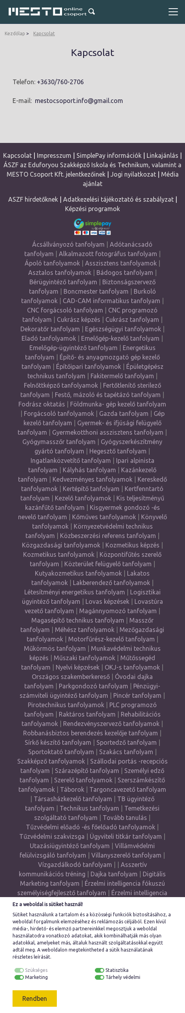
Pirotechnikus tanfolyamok (66, 704)
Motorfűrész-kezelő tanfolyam (111, 639)
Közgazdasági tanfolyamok (61, 545)
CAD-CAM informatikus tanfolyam (112, 300)
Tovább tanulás (125, 817)
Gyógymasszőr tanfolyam (59, 441)
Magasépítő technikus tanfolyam (78, 620)
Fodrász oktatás (41, 404)
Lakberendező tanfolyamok (111, 582)
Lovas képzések (107, 601)
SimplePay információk (108, 155)
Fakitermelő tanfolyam (122, 375)
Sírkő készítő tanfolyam (58, 742)
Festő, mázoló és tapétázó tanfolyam (108, 394)
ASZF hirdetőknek (33, 199)
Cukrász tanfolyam (132, 319)
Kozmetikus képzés (132, 545)
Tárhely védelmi (122, 977)
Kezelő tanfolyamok (83, 498)
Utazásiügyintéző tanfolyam (70, 845)
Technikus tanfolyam (89, 808)
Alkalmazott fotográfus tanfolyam (108, 253)
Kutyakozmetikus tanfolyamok (78, 573)
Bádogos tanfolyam (124, 272)
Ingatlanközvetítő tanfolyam (71, 460)
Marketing (36, 977)
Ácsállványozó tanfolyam (68, 244)
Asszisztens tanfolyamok (121, 263)
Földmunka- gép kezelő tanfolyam (118, 404)
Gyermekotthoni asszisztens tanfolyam (107, 432)
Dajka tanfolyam (114, 874)
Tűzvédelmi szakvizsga (52, 836)
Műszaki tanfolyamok (84, 657)
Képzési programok (92, 208)
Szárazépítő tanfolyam (87, 770)
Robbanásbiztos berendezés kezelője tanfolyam (90, 733)
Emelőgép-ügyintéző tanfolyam (73, 347)
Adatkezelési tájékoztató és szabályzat (118, 199)
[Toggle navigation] (173, 12)
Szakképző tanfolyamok (51, 761)
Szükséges (36, 970)
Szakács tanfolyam (126, 751)
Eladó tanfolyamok (49, 338)
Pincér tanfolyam (137, 695)
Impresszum (54, 155)
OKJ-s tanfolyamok (132, 667)
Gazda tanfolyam (124, 413)
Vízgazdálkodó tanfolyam (75, 864)
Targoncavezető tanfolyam (127, 789)
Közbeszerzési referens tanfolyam (108, 535)
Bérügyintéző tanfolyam (63, 281)
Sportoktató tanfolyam (61, 751)
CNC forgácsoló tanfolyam (65, 310)
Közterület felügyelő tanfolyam (108, 563)
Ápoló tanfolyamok (52, 263)
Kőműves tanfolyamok (104, 516)
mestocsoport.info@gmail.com (79, 100)
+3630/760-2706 (60, 81)
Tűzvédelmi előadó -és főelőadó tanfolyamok (90, 827)
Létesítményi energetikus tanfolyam (74, 592)
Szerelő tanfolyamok (83, 780)
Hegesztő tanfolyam (118, 451)
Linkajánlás (162, 155)
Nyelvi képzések (78, 667)
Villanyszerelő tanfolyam (126, 855)
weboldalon (54, 949)
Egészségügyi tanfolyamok (123, 328)
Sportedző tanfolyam (126, 742)
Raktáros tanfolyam (87, 714)
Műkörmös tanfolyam (55, 648)
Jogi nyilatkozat (133, 174)
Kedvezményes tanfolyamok (92, 479)
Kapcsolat (44, 33)
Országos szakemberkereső (71, 676)
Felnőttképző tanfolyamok (61, 385)
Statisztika (117, 970)
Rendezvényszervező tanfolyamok (111, 723)
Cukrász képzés (78, 319)
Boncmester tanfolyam (96, 291)
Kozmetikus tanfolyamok (58, 554)
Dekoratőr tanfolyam (50, 328)
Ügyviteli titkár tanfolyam (126, 836)
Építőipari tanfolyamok (88, 366)
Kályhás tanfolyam (89, 469)
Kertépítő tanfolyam (91, 488)
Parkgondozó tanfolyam (93, 686)
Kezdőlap (15, 33)
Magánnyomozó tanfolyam (118, 610)
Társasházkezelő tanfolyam (74, 798)
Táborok (72, 789)
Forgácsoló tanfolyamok (59, 413)
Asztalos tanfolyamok (59, 272)
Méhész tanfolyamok (84, 629)
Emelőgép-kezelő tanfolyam (120, 338)
